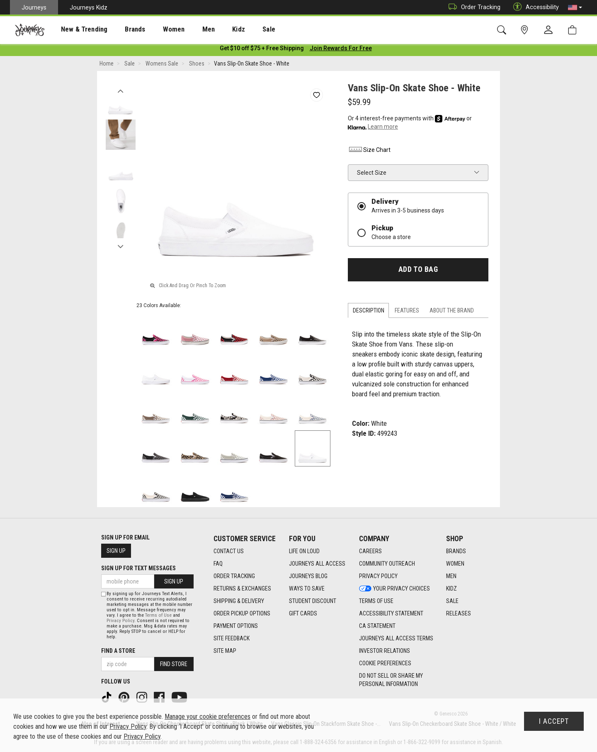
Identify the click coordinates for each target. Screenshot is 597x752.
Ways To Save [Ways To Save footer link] (307, 589)
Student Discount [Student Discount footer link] (312, 601)
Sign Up (116, 550)
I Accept (554, 721)
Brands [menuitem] (122, 29)
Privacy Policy (120, 620)
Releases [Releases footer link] (458, 613)
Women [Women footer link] (455, 564)
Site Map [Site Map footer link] (225, 651)
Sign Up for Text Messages (138, 568)
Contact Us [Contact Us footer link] (229, 551)
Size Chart (369, 151)
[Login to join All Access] (262, 50)
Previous (120, 90)
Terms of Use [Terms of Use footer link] (376, 601)
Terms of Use (158, 615)
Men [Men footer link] (451, 576)
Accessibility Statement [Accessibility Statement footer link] (391, 613)
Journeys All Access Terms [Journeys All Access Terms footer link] (396, 638)
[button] (575, 7)
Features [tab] (407, 312)
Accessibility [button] (534, 7)
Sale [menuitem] (239, 29)
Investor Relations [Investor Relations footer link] (384, 651)
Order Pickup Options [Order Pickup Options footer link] (242, 613)
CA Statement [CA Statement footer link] (377, 626)
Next (120, 246)
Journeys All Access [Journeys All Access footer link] (317, 564)
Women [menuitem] (156, 29)
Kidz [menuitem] (213, 29)
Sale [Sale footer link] (452, 601)
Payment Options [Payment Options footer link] (236, 626)
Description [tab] (368, 312)
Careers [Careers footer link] (370, 551)
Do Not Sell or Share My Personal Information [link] (391, 680)
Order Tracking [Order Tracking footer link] (234, 576)
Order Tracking (472, 7)
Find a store (118, 650)
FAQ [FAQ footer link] (218, 564)
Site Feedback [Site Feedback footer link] (232, 638)
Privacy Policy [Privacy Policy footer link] (378, 576)
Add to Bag (418, 271)
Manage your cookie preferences (207, 716)
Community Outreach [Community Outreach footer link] (387, 564)
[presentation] (77, 29)
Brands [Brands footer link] (456, 551)
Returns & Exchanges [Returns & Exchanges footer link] (242, 589)
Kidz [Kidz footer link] (451, 589)
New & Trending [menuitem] (76, 29)
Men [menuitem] (186, 29)
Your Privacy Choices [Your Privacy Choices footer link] (394, 589)
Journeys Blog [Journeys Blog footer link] (308, 576)
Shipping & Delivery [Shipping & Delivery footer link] (239, 601)
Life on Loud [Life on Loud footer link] (304, 551)
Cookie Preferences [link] (385, 663)
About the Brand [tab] (452, 312)
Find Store (173, 664)
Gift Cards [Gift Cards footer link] (303, 613)
